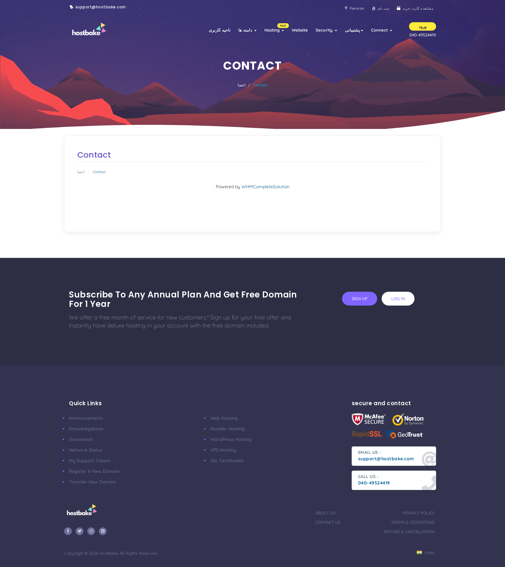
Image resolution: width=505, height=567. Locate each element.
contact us (327, 522)
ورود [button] (422, 26)
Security (326, 30)
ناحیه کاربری (220, 30)
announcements (86, 418)
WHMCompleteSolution (266, 187)
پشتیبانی (354, 30)
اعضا (241, 85)
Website (300, 30)
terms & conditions (412, 522)
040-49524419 (422, 34)
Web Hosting (224, 418)
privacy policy (418, 512)
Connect (381, 30)
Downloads (81, 439)
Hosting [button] (276, 28)
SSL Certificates (227, 461)
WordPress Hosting (231, 439)
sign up (359, 298)
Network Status (85, 450)
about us (325, 512)
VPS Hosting (223, 450)
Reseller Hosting (227, 429)
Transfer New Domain (92, 482)
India (425, 552)
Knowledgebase (86, 429)
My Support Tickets (89, 461)
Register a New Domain (94, 471)
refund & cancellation (409, 531)
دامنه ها (247, 30)
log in (398, 298)
